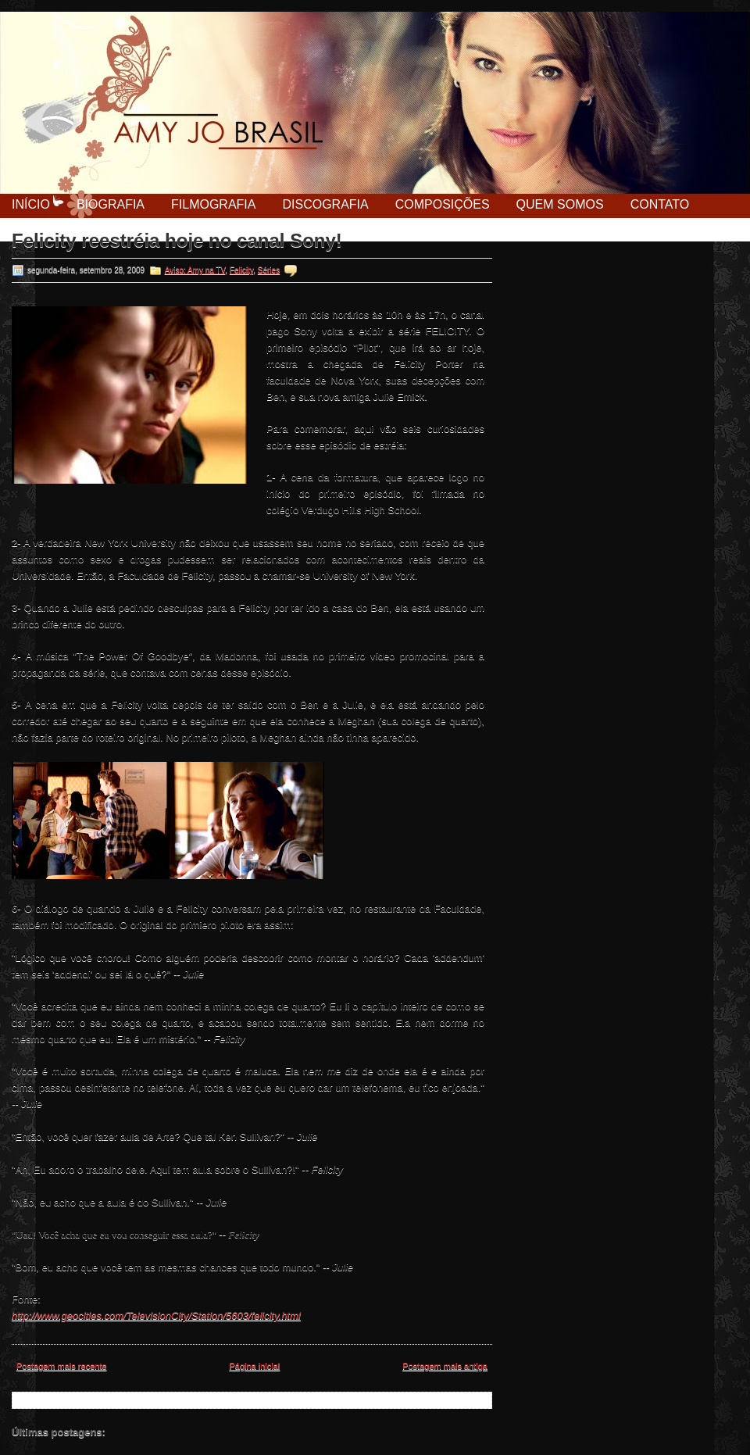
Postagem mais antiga (445, 1366)
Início (31, 204)
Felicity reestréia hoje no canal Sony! (177, 240)
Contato (660, 204)
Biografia (111, 204)
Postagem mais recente (61, 1366)
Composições (442, 204)
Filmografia (213, 204)
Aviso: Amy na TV (195, 270)
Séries (269, 270)
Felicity (241, 270)
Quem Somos (560, 204)
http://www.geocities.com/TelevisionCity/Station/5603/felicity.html (156, 1315)
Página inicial (254, 1366)
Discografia (325, 204)
